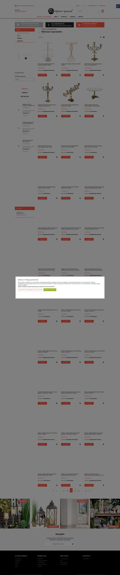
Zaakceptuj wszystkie (49, 289)
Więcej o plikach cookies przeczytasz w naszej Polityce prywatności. (36, 286)
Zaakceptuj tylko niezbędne (26, 289)
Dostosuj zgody (38, 289)
